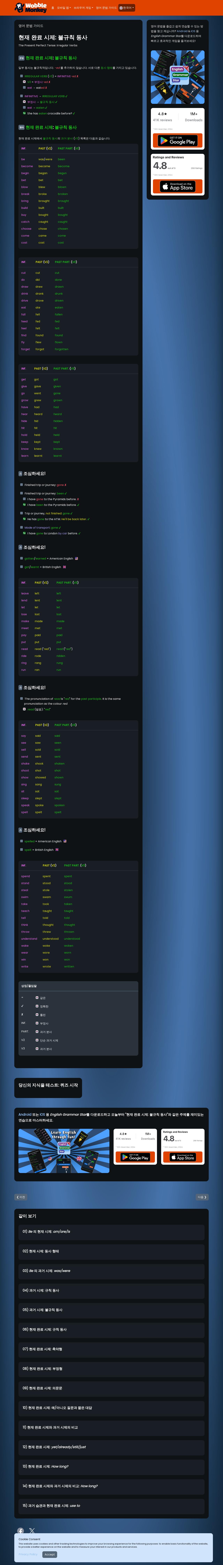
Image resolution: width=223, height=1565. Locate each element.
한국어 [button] (126, 8)
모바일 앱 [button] (63, 8)
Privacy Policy (28, 1554)
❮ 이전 (21, 1197)
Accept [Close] (50, 1554)
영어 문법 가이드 (106, 8)
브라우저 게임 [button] (82, 8)
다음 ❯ (202, 1197)
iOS (193, 31)
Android (182, 31)
